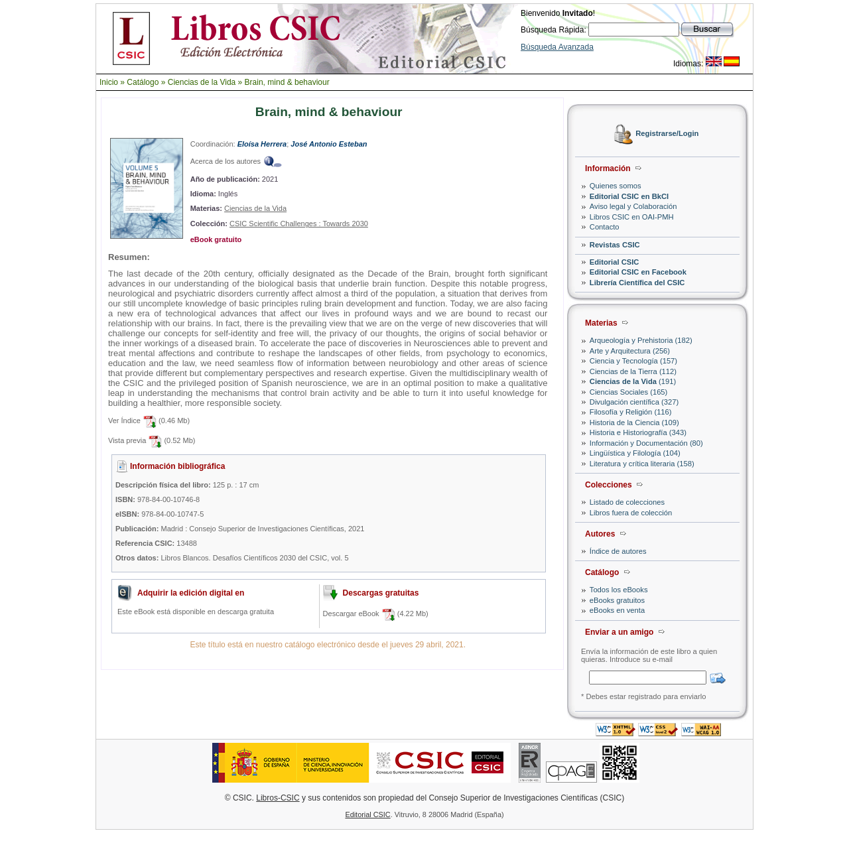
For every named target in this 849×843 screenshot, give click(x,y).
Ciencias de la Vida (202, 82)
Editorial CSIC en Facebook (638, 272)
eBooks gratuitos (617, 600)
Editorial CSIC (614, 262)
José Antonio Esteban (329, 144)
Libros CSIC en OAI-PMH (632, 217)
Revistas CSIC (615, 245)
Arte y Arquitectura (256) (630, 351)
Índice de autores (618, 551)
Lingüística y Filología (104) (635, 453)
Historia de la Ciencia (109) (634, 422)
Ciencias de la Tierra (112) (633, 371)
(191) (633, 381)
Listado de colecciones (627, 502)
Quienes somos (615, 186)
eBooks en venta (617, 610)
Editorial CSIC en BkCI (629, 196)
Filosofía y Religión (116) (631, 412)
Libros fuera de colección (631, 513)
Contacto (605, 227)
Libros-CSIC (277, 798)
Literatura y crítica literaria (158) (642, 464)
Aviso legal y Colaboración (633, 206)
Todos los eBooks (619, 590)
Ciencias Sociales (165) (629, 392)
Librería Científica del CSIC (637, 283)
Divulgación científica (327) (634, 402)
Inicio (108, 82)
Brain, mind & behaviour (287, 82)
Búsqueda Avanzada (557, 47)
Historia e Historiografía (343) (638, 432)
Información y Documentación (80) (646, 443)
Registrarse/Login (666, 134)
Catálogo (143, 82)
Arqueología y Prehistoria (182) (641, 340)
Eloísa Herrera (262, 144)
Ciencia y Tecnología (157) (633, 361)
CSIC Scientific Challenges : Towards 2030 (298, 223)
